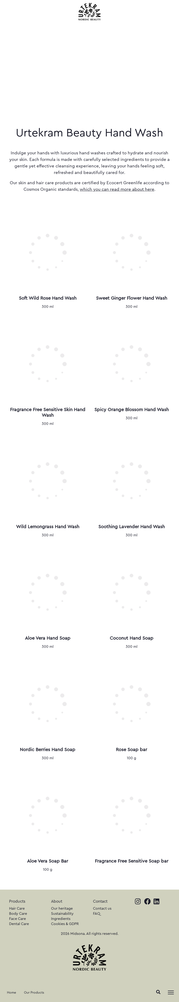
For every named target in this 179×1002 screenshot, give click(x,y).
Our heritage (62, 908)
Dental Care (19, 924)
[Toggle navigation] (171, 992)
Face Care (17, 919)
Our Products (34, 992)
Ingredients (60, 919)
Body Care (18, 913)
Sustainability (62, 913)
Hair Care (17, 908)
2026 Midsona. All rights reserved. (89, 934)
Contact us (102, 908)
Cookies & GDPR (65, 924)
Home (11, 992)
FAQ (96, 913)
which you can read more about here (117, 189)
